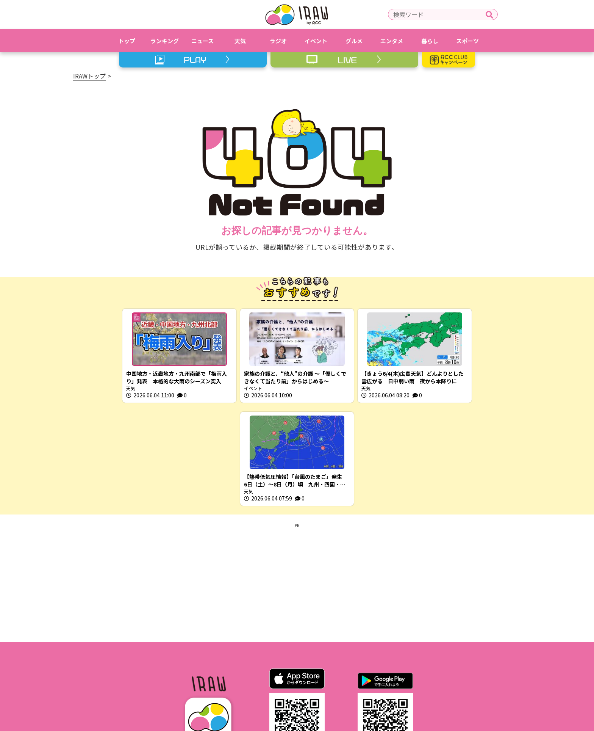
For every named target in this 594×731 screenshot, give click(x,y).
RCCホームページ (340, 680)
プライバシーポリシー (277, 680)
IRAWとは (184, 680)
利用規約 (224, 680)
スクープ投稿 (405, 680)
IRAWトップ (89, 75)
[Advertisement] (297, 479)
